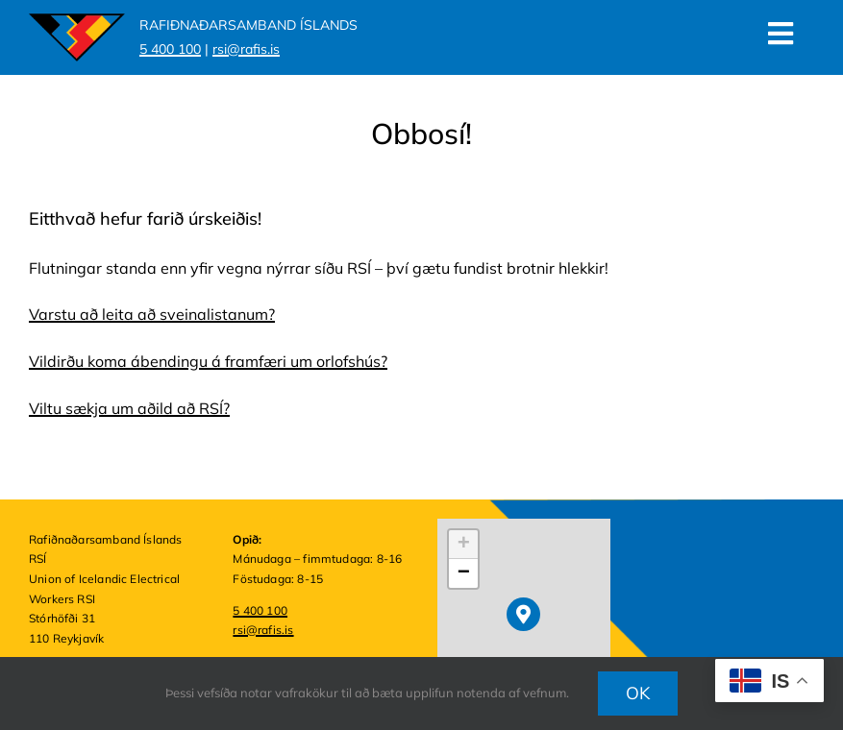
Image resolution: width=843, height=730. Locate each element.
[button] (523, 614)
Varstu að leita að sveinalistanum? (152, 314)
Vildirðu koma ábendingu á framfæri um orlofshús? (208, 361)
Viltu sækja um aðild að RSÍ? (129, 408)
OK (638, 693)
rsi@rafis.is (263, 629)
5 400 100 (260, 610)
